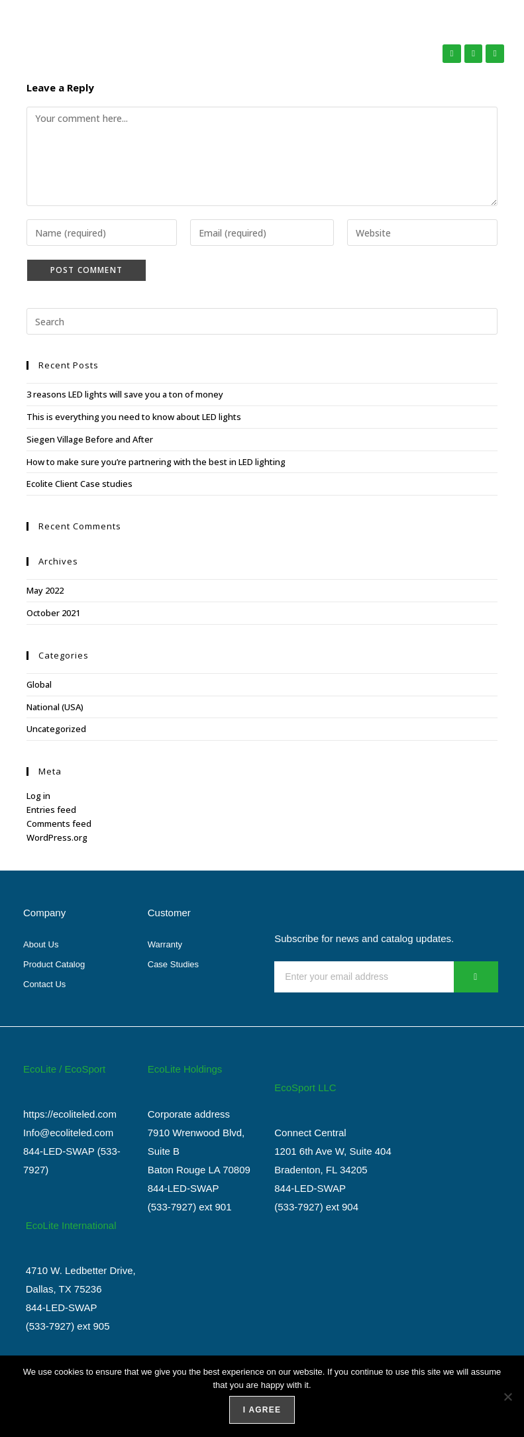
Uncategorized (56, 729)
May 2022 (45, 590)
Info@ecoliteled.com (68, 1132)
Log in (38, 796)
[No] (507, 1396)
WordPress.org (56, 837)
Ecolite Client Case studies (79, 484)
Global (39, 684)
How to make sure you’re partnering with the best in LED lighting (156, 462)
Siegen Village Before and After (89, 439)
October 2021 (53, 613)
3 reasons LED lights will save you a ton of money (124, 394)
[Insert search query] (262, 321)
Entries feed (51, 810)
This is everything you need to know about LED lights (133, 417)
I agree (262, 1409)
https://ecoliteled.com (70, 1114)
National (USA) (54, 707)
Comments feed (58, 823)
